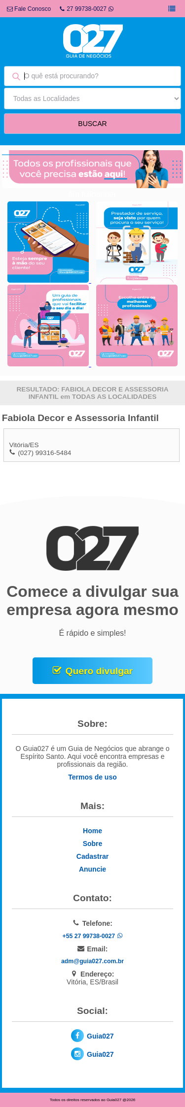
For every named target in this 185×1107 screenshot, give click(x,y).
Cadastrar (92, 856)
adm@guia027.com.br (92, 961)
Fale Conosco (29, 8)
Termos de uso (92, 777)
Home (92, 831)
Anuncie (92, 869)
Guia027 (100, 1036)
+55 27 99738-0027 (92, 936)
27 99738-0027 (87, 8)
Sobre (93, 843)
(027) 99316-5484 (44, 452)
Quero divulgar (99, 671)
